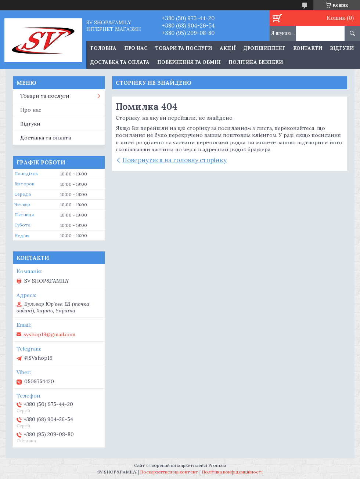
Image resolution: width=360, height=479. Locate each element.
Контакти (307, 48)
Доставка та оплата (120, 62)
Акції (228, 48)
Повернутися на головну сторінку (174, 160)
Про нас (136, 48)
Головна (103, 48)
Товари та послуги (183, 48)
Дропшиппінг (264, 48)
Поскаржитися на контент (169, 472)
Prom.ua (217, 465)
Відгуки (342, 48)
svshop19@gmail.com (49, 334)
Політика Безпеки (255, 62)
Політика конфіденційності (232, 472)
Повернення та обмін (189, 62)
